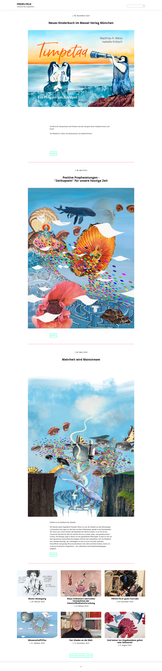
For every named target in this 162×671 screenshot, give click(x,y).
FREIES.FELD (24, 4)
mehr (53, 153)
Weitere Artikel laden (81, 656)
